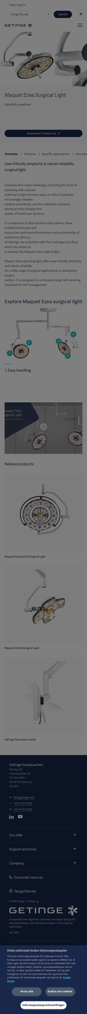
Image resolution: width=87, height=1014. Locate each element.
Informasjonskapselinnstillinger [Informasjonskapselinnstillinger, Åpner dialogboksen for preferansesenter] (43, 1005)
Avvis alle (26, 991)
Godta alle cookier (60, 991)
